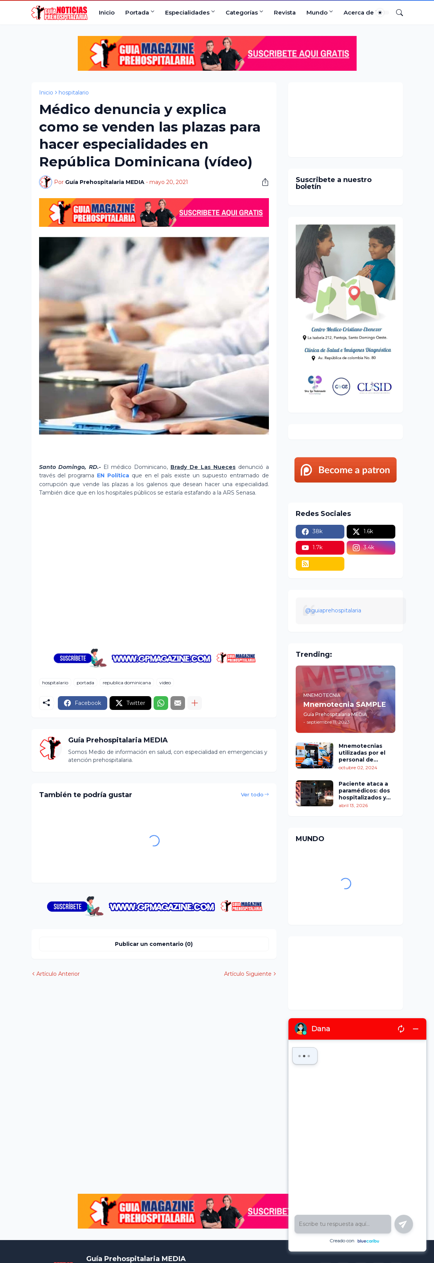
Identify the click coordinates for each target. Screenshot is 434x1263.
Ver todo (252, 794)
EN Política (113, 475)
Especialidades (187, 12)
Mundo (317, 12)
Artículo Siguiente (248, 973)
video (165, 682)
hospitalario (74, 92)
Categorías (242, 12)
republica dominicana (127, 682)
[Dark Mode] (382, 12)
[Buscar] (396, 12)
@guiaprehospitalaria (333, 610)
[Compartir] (262, 182)
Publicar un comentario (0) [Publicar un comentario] (154, 944)
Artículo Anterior (58, 973)
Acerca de (359, 12)
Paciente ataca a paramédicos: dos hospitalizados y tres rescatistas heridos (364, 790)
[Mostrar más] (194, 703)
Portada (137, 12)
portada (85, 682)
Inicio (107, 12)
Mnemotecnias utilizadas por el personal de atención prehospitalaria (362, 752)
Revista (285, 12)
